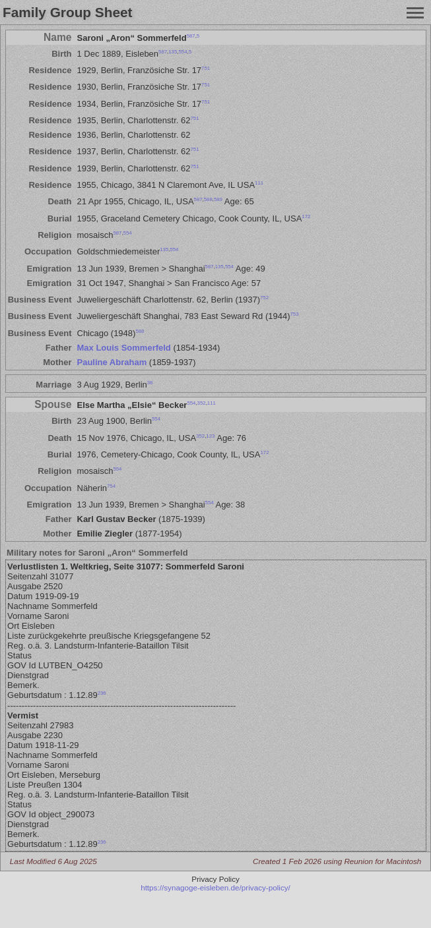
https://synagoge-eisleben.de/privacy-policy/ (215, 887)
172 (306, 216)
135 (172, 52)
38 (150, 382)
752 (264, 298)
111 (259, 183)
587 (191, 35)
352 (201, 403)
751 (205, 68)
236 (102, 693)
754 (111, 485)
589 (218, 199)
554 (182, 52)
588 (208, 199)
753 (294, 314)
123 (210, 435)
